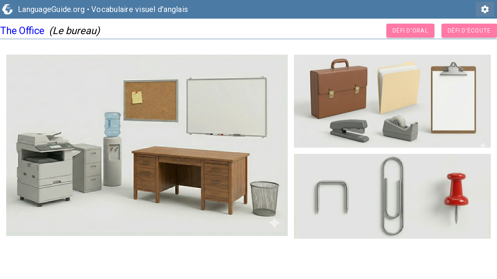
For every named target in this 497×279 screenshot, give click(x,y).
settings (485, 9)
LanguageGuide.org (51, 9)
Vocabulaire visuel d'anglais (139, 9)
